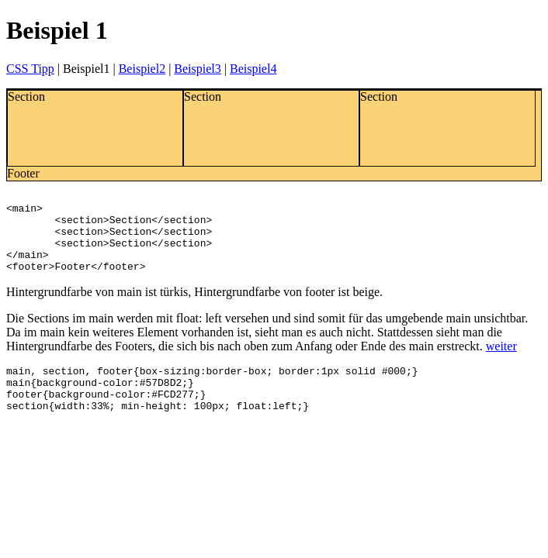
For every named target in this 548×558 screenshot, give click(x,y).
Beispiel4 (253, 68)
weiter (501, 362)
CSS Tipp (30, 68)
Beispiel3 (197, 68)
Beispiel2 (142, 68)
